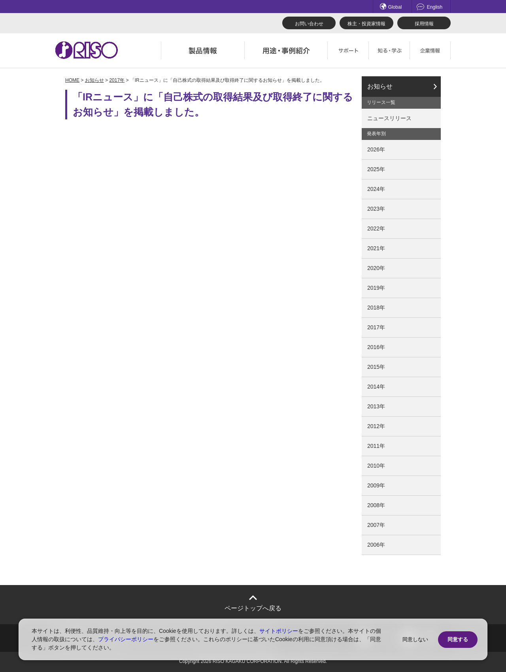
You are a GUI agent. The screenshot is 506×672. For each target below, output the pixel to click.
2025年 (376, 169)
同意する (457, 639)
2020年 (376, 268)
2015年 (376, 367)
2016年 (376, 347)
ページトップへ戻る (253, 608)
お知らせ (94, 80)
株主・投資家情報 (366, 23)
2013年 (376, 406)
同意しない (415, 639)
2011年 (376, 446)
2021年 (376, 248)
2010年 (376, 465)
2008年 (376, 505)
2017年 (117, 80)
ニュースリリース (389, 118)
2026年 (376, 149)
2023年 (376, 209)
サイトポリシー (278, 631)
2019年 (376, 288)
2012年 (376, 426)
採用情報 (424, 23)
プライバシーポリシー (125, 639)
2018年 (376, 307)
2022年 (376, 228)
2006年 (376, 545)
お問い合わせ (309, 23)
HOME (72, 80)
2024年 (376, 189)
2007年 (376, 525)
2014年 (376, 386)
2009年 (376, 485)
